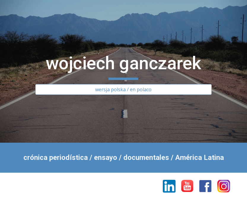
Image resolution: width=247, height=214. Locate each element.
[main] (123, 66)
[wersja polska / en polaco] (124, 89)
